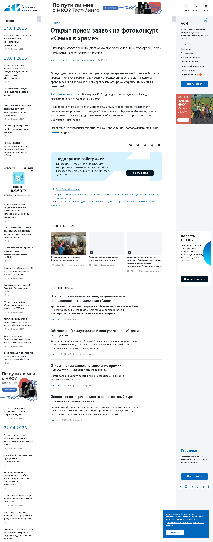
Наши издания (188, 70)
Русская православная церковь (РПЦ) (91, 194)
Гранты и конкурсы (60, 60)
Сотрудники (187, 53)
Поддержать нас (189, 74)
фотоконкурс (68, 198)
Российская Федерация (68, 189)
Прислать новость (190, 61)
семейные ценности (121, 194)
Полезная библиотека (192, 66)
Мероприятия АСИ (190, 57)
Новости (55, 22)
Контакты (186, 49)
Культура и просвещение (82, 60)
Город (75, 319)
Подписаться (194, 83)
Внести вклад (140, 173)
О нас (183, 44)
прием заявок (64, 194)
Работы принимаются (64, 94)
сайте (55, 132)
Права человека (107, 265)
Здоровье (77, 420)
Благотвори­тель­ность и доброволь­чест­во (81, 265)
